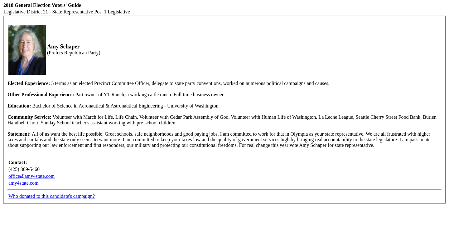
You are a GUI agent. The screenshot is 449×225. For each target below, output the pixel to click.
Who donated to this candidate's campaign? (51, 196)
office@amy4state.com (31, 176)
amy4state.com (23, 183)
